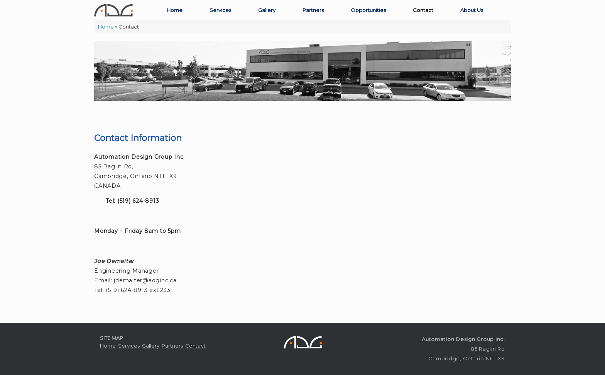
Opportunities (368, 10)
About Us (471, 10)
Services (220, 10)
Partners (313, 10)
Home (175, 10)
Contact (423, 10)
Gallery (266, 10)
